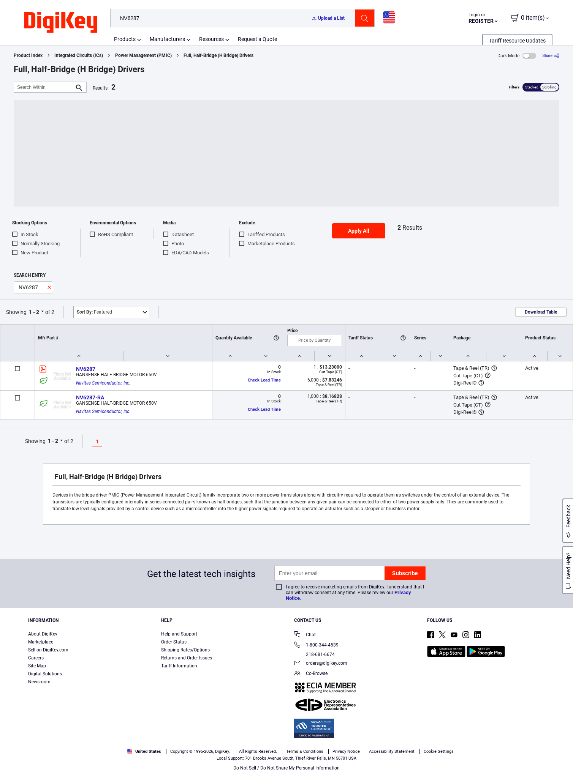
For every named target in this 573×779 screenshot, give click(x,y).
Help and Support (179, 634)
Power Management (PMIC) (143, 55)
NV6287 (85, 369)
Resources (211, 39)
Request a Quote (257, 39)
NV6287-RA (90, 397)
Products (125, 39)
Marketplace (40, 642)
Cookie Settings (439, 751)
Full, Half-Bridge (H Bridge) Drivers (218, 55)
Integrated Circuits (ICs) (78, 55)
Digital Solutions (45, 673)
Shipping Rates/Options (185, 650)
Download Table (541, 312)
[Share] (550, 56)
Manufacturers (167, 39)
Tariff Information (179, 666)
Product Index (28, 55)
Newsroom (39, 681)
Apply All (358, 231)
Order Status (174, 642)
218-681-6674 (314, 654)
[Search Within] (44, 87)
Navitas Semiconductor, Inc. (103, 383)
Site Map (37, 666)
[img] (60, 22)
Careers (36, 658)
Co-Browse (311, 674)
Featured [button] (94, 312)
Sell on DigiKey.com (48, 650)
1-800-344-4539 (316, 645)
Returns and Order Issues (186, 658)
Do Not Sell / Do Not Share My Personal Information (286, 768)
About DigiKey (42, 634)
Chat (305, 635)
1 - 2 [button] (34, 312)
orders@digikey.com (320, 663)
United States (144, 751)
